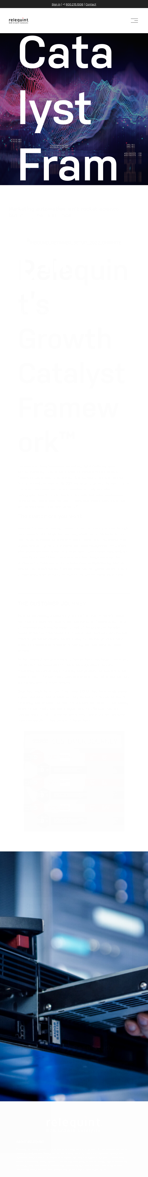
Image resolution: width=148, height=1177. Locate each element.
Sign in (56, 4)
